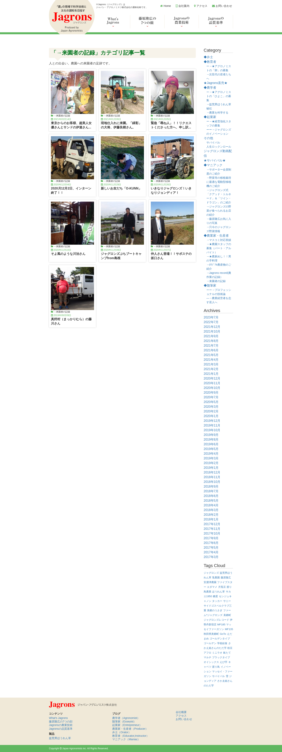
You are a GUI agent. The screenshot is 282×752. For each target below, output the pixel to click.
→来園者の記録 (62, 115)
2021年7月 (211, 345)
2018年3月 (211, 510)
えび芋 (223, 662)
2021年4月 (211, 359)
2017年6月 (211, 543)
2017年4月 (211, 552)
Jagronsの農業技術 (60, 725)
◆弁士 (208, 57)
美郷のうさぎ (214, 610)
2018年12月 (212, 472)
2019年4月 (211, 453)
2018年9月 (211, 486)
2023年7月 (211, 317)
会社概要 (181, 712)
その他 (208, 138)
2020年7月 (211, 397)
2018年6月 (211, 496)
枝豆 (229, 648)
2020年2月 (211, 411)
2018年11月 (212, 477)
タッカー (217, 601)
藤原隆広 (226, 577)
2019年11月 (212, 425)
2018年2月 (211, 514)
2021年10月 (212, 331)
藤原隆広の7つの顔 (60, 721)
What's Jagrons (58, 718)
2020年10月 (212, 388)
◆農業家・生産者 (216, 235)
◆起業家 (210, 117)
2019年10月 (212, 430)
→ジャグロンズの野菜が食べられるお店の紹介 (218, 210)
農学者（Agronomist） (126, 718)
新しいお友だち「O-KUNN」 (121, 188)
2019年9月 (211, 434)
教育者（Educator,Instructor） (130, 735)
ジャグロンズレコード (216, 619)
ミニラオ (217, 652)
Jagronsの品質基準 (60, 728)
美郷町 (227, 615)
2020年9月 (211, 392)
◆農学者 (210, 87)
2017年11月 (212, 528)
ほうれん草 (218, 591)
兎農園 (216, 577)
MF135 (229, 629)
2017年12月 (212, 524)
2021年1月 (211, 373)
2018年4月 (211, 505)
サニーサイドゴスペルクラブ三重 (218, 606)
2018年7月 (211, 491)
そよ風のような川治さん (68, 253)
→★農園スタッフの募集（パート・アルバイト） (218, 248)
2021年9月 (211, 336)
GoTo (223, 633)
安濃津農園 (210, 582)
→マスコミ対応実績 (218, 240)
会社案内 (183, 5)
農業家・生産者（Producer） (130, 728)
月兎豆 (222, 586)
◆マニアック (213, 165)
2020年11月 (212, 383)
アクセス (200, 5)
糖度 (215, 596)
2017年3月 (211, 557)
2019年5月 (211, 449)
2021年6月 (211, 350)
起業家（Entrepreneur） (127, 725)
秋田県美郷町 (211, 633)
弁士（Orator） (121, 732)
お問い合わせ (222, 5)
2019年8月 (211, 439)
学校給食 (222, 643)
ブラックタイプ (221, 657)
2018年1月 (211, 519)
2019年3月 (211, 458)
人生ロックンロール (218, 146)
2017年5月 (211, 547)
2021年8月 (211, 341)
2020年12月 (212, 378)
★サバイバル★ (215, 160)
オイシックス (211, 662)
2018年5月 (211, 500)
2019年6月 (211, 444)
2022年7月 (211, 322)
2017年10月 (212, 533)
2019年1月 (211, 467)
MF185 (221, 624)
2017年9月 (211, 538)
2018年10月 (212, 481)
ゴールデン (210, 643)
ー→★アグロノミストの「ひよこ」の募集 (218, 96)
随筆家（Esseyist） (124, 721)
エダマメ (212, 586)
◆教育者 (210, 61)
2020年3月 (211, 406)
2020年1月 (211, 416)
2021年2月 (211, 369)
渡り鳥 (216, 666)
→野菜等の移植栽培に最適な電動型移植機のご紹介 (218, 182)
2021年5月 (211, 355)
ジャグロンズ (211, 572)
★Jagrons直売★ (215, 83)
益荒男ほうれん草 (60, 738)
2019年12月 (212, 420)
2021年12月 (212, 326)
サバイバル (213, 142)
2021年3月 (211, 364)
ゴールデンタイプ (220, 638)
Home (165, 5)
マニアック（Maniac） (126, 739)
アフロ (207, 652)
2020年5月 (211, 402)
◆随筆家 (210, 285)
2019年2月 (211, 463)
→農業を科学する (217, 112)
